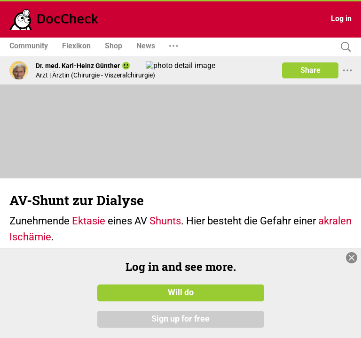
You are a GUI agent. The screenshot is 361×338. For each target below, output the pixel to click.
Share (310, 70)
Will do (181, 292)
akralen (335, 221)
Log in (341, 18)
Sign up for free (180, 318)
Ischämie (30, 237)
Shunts (165, 221)
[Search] (344, 47)
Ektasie (88, 221)
